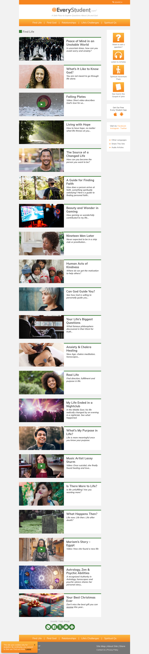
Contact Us (101, 650)
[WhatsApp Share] (48, 627)
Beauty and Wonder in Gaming (82, 209)
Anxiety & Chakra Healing (78, 348)
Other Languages (118, 140)
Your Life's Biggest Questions (79, 321)
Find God (51, 22)
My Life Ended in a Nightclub (79, 404)
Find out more (19, 649)
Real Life (72, 375)
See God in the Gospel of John (118, 95)
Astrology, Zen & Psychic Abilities (78, 571)
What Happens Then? (81, 514)
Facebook (121, 126)
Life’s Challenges (90, 22)
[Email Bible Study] (118, 87)
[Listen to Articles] (118, 55)
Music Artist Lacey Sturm (79, 460)
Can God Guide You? (80, 291)
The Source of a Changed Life (77, 154)
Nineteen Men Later (80, 236)
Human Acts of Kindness (77, 265)
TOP (38, 646)
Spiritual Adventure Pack (118, 77)
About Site (112, 646)
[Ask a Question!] (118, 37)
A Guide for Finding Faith (80, 181)
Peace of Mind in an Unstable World (80, 42)
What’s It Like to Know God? (82, 70)
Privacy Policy (112, 650)
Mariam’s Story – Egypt (78, 543)
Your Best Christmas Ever (80, 599)
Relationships (69, 22)
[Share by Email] (66, 627)
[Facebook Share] (54, 627)
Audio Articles (116, 147)
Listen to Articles (118, 62)
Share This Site (117, 143)
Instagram (114, 128)
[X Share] (60, 627)
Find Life (37, 22)
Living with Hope (78, 124)
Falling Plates (76, 96)
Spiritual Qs (110, 22)
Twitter (123, 128)
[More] (72, 627)
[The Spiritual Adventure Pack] (118, 69)
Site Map (101, 646)
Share (122, 646)
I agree (28, 649)
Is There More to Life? (81, 486)
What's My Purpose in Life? (82, 432)
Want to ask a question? (118, 45)
